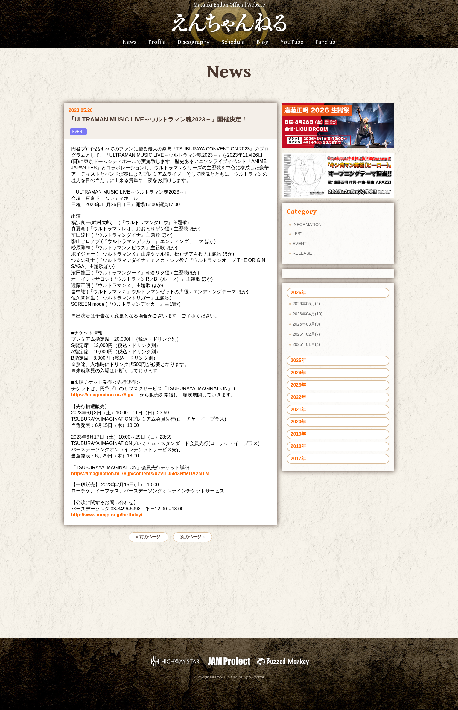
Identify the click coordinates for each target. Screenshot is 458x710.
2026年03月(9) (306, 324)
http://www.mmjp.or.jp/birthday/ (107, 514)
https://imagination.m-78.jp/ (102, 394)
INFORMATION (307, 224)
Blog (262, 42)
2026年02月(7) (306, 334)
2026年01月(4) (306, 344)
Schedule (233, 42)
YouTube (291, 42)
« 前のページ (148, 536)
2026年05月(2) (306, 303)
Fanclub (325, 42)
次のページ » (192, 536)
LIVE (297, 234)
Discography (193, 42)
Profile (157, 42)
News (129, 42)
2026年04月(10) (307, 313)
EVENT (78, 132)
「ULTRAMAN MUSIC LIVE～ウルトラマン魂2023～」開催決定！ (158, 119)
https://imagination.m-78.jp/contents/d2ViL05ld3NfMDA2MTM (140, 473)
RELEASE (302, 253)
